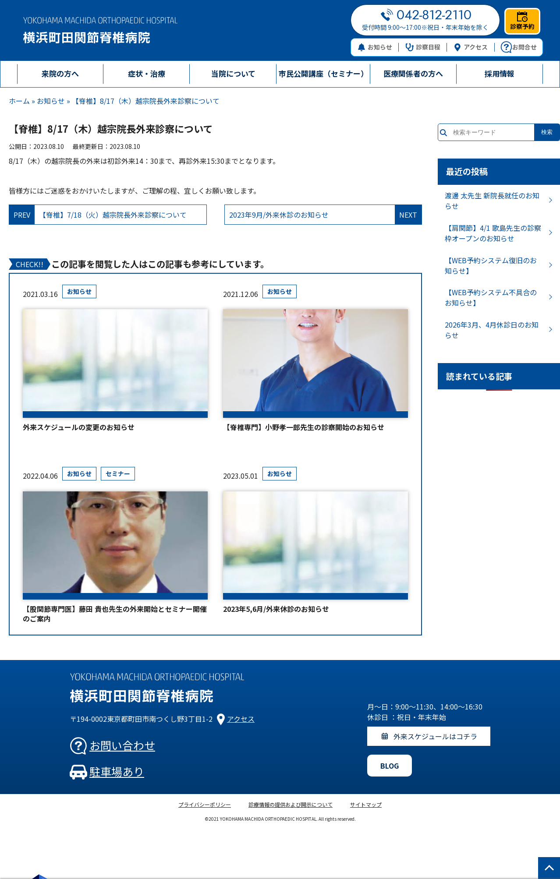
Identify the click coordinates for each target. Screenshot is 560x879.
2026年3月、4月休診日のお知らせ (492, 329)
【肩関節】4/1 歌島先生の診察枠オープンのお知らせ (493, 233)
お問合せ (518, 47)
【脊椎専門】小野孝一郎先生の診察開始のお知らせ (303, 427)
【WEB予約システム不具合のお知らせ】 (491, 297)
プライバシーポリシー (204, 804)
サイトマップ (366, 804)
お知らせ (375, 46)
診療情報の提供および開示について (290, 804)
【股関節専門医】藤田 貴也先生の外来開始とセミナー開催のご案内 (115, 614)
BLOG (389, 765)
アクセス (471, 46)
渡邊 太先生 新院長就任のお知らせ (492, 200)
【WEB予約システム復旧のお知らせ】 (491, 265)
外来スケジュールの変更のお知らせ (79, 427)
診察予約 (522, 21)
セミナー (118, 473)
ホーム (19, 100)
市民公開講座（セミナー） (323, 73)
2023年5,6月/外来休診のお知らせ (276, 609)
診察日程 (423, 46)
